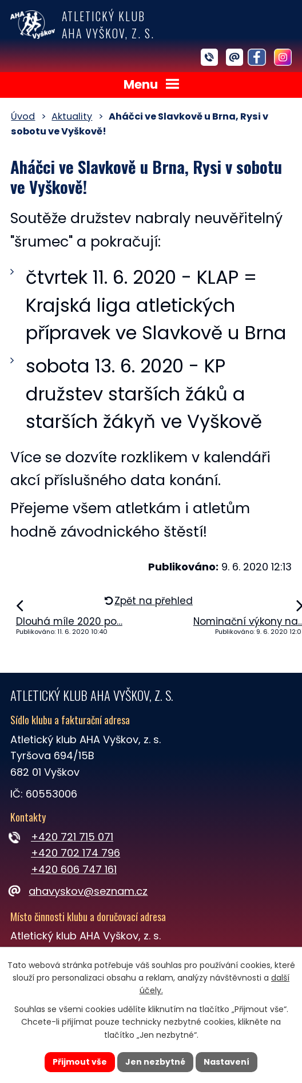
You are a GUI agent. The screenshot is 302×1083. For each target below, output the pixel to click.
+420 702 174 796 (75, 853)
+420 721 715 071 (72, 837)
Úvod (23, 116)
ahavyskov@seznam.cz (79, 891)
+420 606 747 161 (74, 869)
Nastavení (226, 1062)
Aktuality (71, 116)
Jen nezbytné (155, 1062)
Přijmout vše (80, 1062)
